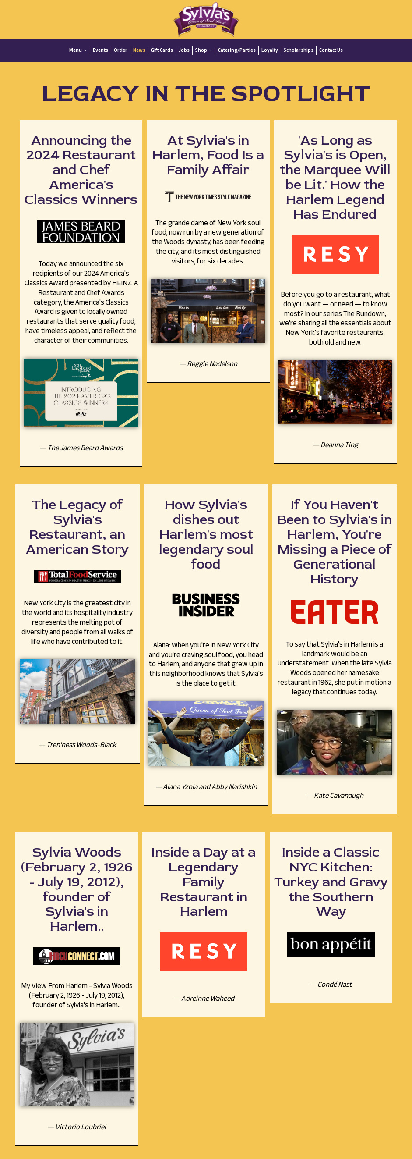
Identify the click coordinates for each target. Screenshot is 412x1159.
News (139, 50)
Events (100, 50)
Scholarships (298, 50)
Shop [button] (203, 50)
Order (120, 50)
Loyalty (269, 50)
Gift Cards (162, 50)
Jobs (184, 50)
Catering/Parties (237, 50)
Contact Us (331, 50)
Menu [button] (78, 50)
